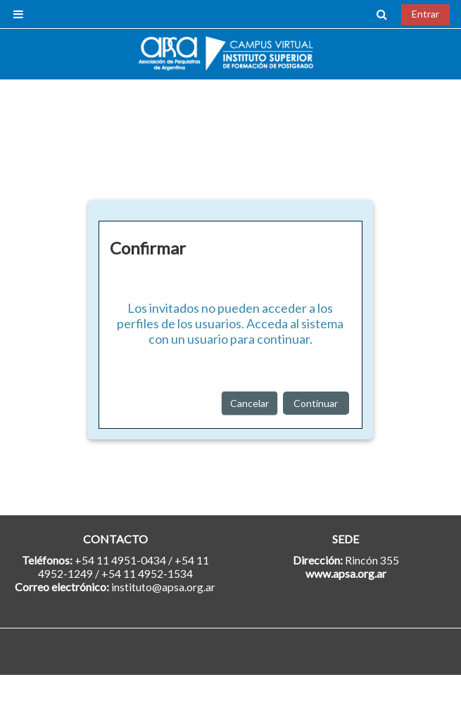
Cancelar (249, 403)
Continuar (315, 403)
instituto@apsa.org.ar (163, 586)
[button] (382, 14)
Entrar (425, 14)
